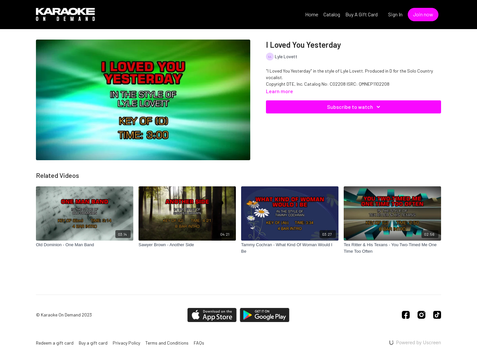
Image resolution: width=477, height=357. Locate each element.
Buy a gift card (93, 343)
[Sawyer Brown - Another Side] (187, 245)
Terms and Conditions (167, 343)
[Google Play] (264, 315)
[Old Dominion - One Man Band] (84, 245)
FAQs (199, 343)
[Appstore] (212, 315)
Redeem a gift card (55, 343)
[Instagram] (421, 315)
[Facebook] (406, 315)
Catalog (331, 14)
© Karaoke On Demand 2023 (64, 315)
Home (311, 14)
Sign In (395, 14)
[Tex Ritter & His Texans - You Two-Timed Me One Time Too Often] (392, 248)
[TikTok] (437, 315)
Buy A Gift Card (361, 14)
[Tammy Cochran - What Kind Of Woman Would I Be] (289, 248)
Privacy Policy (126, 343)
